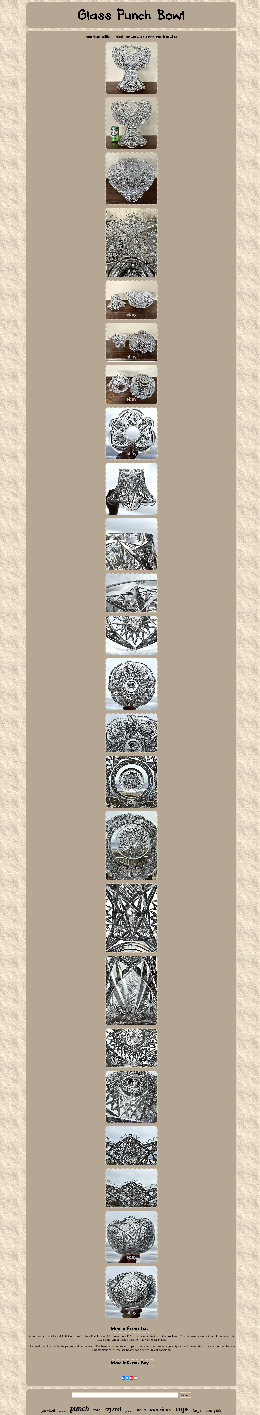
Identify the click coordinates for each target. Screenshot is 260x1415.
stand (141, 1410)
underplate (213, 1410)
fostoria (62, 1411)
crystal (113, 1409)
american (161, 1409)
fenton (128, 1411)
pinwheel (48, 1411)
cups (182, 1409)
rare (96, 1410)
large (197, 1410)
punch (79, 1408)
